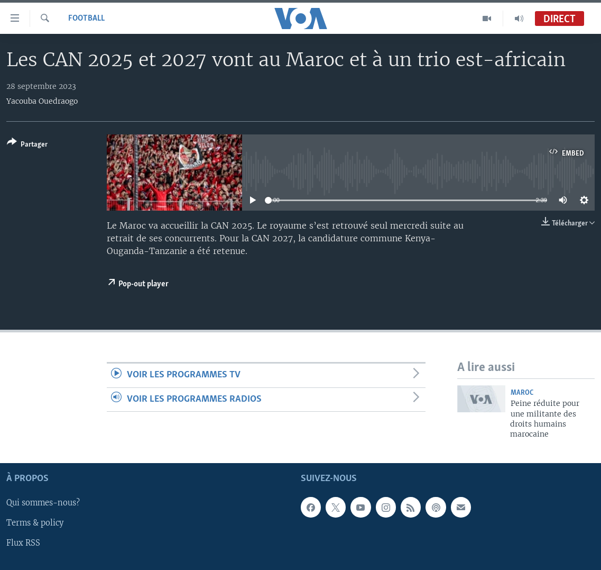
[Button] (27, 145)
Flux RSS (23, 543)
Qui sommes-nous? (43, 503)
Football (86, 18)
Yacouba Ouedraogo (42, 101)
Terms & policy (34, 523)
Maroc (522, 393)
